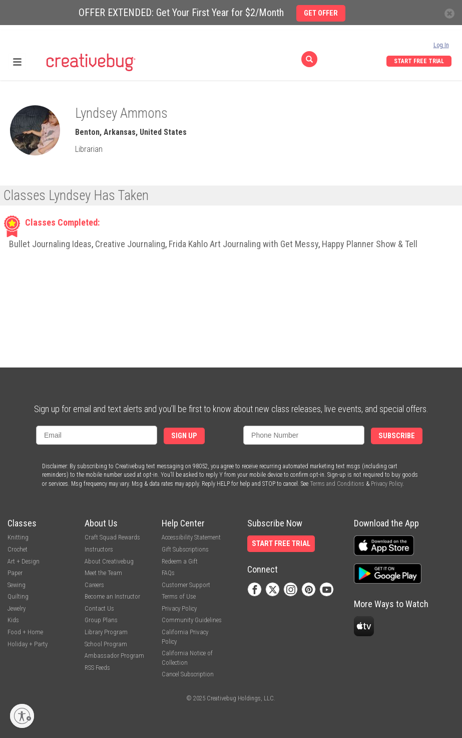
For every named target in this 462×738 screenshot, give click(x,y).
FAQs (168, 573)
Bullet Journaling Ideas (50, 244)
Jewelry (17, 608)
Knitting (18, 537)
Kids (13, 620)
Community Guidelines (192, 620)
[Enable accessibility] (22, 716)
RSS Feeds (97, 667)
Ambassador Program (114, 655)
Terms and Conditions (337, 483)
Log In (441, 45)
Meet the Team (103, 573)
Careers (94, 585)
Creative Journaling (130, 244)
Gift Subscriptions (185, 549)
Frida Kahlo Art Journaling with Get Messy (243, 244)
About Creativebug (109, 561)
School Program (106, 644)
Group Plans (101, 620)
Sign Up (184, 436)
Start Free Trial (419, 61)
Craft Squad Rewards (112, 537)
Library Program (106, 632)
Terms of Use (179, 596)
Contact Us (99, 608)
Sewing (17, 585)
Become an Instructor (112, 596)
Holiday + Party (28, 644)
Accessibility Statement (191, 537)
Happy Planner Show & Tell (369, 244)
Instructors (99, 549)
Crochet (18, 549)
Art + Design (24, 561)
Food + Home (25, 632)
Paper (15, 573)
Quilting (18, 596)
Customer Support (186, 585)
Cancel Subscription (188, 674)
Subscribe (396, 436)
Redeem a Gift (180, 561)
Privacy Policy (386, 483)
